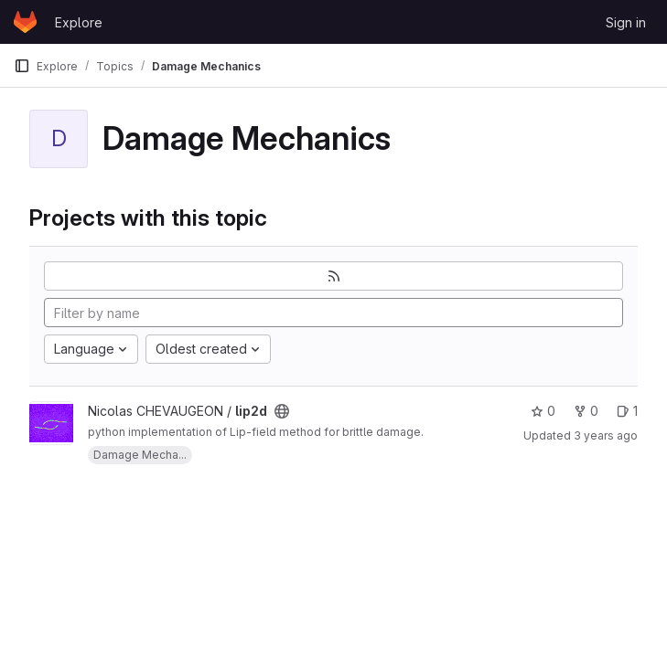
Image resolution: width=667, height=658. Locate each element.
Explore (78, 22)
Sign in (626, 22)
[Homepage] (25, 22)
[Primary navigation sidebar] (22, 65)
